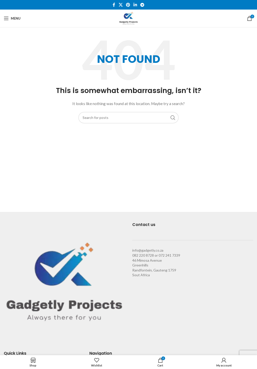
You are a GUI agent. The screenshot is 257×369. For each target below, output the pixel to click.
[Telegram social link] (142, 5)
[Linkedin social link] (135, 5)
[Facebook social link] (114, 5)
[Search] (128, 117)
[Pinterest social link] (128, 5)
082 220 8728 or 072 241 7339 (156, 255)
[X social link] (120, 5)
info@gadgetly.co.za (147, 250)
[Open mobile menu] (12, 18)
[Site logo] (128, 18)
